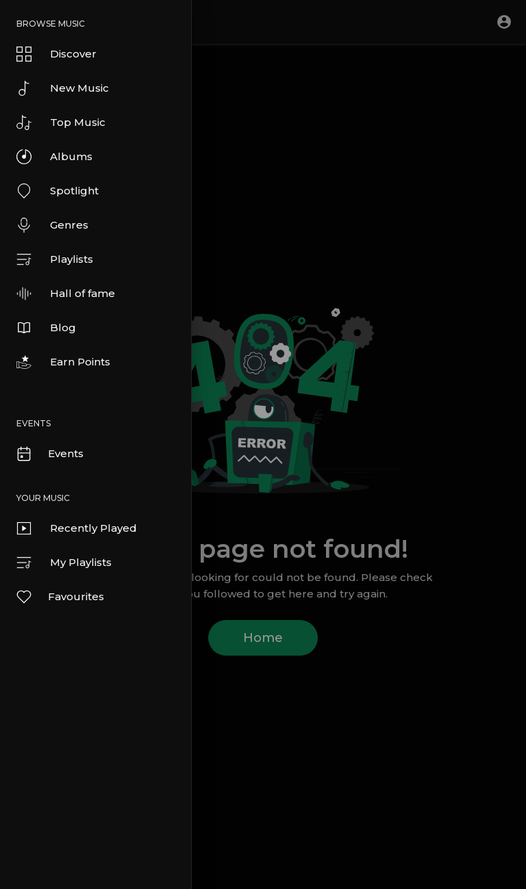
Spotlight (57, 190)
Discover (56, 54)
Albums (54, 156)
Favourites (59, 597)
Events (49, 454)
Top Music (60, 122)
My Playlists (64, 562)
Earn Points (63, 362)
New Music (62, 88)
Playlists (54, 259)
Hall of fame (65, 293)
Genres (52, 225)
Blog (46, 327)
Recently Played (76, 528)
